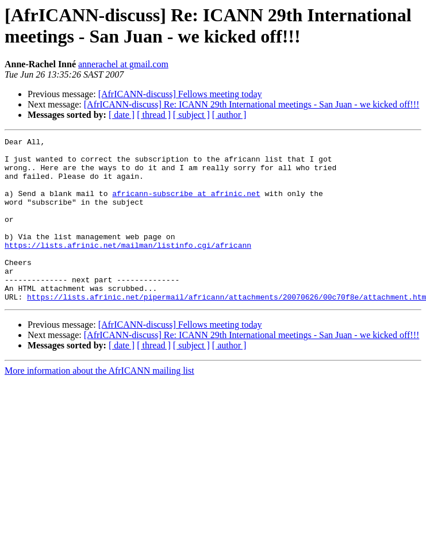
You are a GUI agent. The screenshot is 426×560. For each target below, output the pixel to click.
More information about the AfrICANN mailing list (99, 403)
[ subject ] (191, 115)
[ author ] (229, 115)
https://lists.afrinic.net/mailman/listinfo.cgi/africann (128, 267)
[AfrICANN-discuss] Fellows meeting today (180, 94)
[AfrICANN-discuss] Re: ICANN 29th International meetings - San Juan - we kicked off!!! (252, 104)
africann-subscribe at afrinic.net (186, 205)
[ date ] (122, 115)
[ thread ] (154, 115)
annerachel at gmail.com (123, 64)
